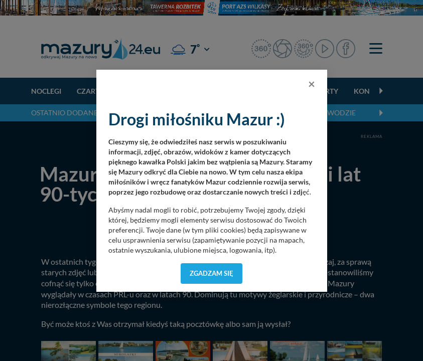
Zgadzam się (211, 273)
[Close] (311, 84)
